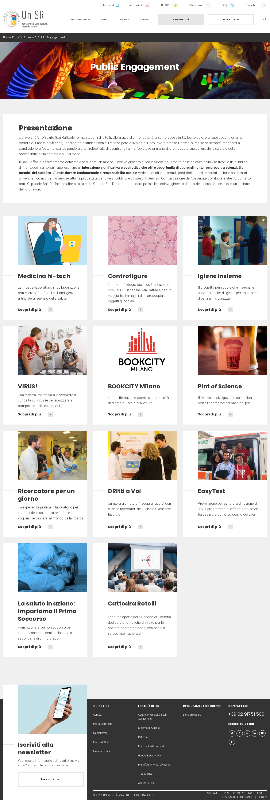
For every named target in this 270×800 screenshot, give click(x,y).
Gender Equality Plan (150, 755)
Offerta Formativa (80, 19)
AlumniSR (135, 5)
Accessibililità (146, 783)
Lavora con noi (101, 751)
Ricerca (124, 19)
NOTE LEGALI (256, 793)
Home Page (11, 37)
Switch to (252, 5)
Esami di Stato (101, 742)
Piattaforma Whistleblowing (154, 764)
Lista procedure (192, 714)
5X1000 (262, 797)
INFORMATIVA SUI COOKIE (237, 797)
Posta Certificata (102, 723)
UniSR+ (165, 5)
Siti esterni (195, 5)
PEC (226, 793)
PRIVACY (238, 793)
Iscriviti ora (231, 19)
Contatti (98, 714)
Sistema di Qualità (149, 727)
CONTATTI (213, 793)
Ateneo (144, 19)
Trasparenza (145, 773)
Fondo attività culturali (151, 746)
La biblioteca (100, 733)
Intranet (108, 5)
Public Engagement (51, 37)
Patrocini (143, 737)
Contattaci (181, 19)
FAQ (224, 5)
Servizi (105, 19)
